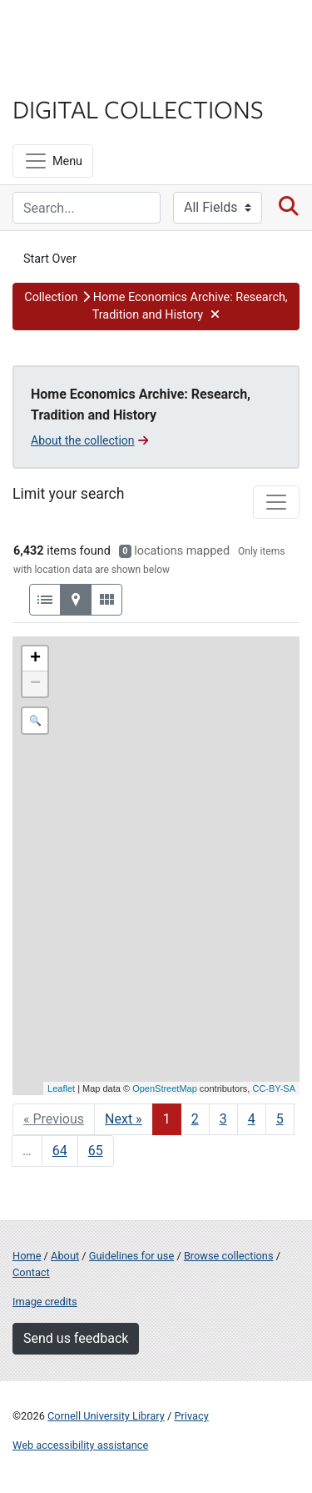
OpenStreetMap (164, 1088)
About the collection (89, 440)
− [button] (35, 683)
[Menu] (52, 161)
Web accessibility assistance (80, 1445)
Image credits (44, 1301)
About (65, 1255)
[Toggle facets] (276, 502)
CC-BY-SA (273, 1088)
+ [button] (35, 658)
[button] (156, 306)
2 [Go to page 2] (195, 1119)
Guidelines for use (131, 1255)
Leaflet (61, 1088)
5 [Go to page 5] (280, 1119)
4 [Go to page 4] (251, 1119)
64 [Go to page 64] (59, 1151)
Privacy (191, 1416)
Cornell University (95, 32)
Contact (31, 1272)
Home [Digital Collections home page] (26, 1255)
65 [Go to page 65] (95, 1151)
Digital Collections (138, 108)
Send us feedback (75, 1338)
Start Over (50, 259)
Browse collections (229, 1255)
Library (62, 76)
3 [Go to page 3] (223, 1119)
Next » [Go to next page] (123, 1119)
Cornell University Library (106, 1416)
